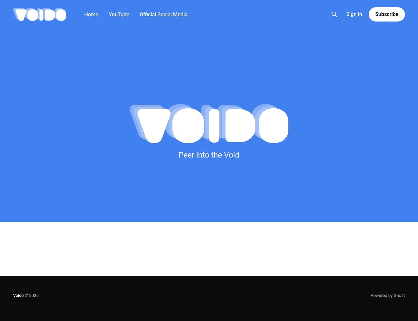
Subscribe (386, 14)
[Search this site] (334, 14)
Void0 (18, 295)
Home (91, 14)
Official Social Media (164, 14)
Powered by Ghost (388, 295)
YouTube (119, 14)
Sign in (354, 14)
